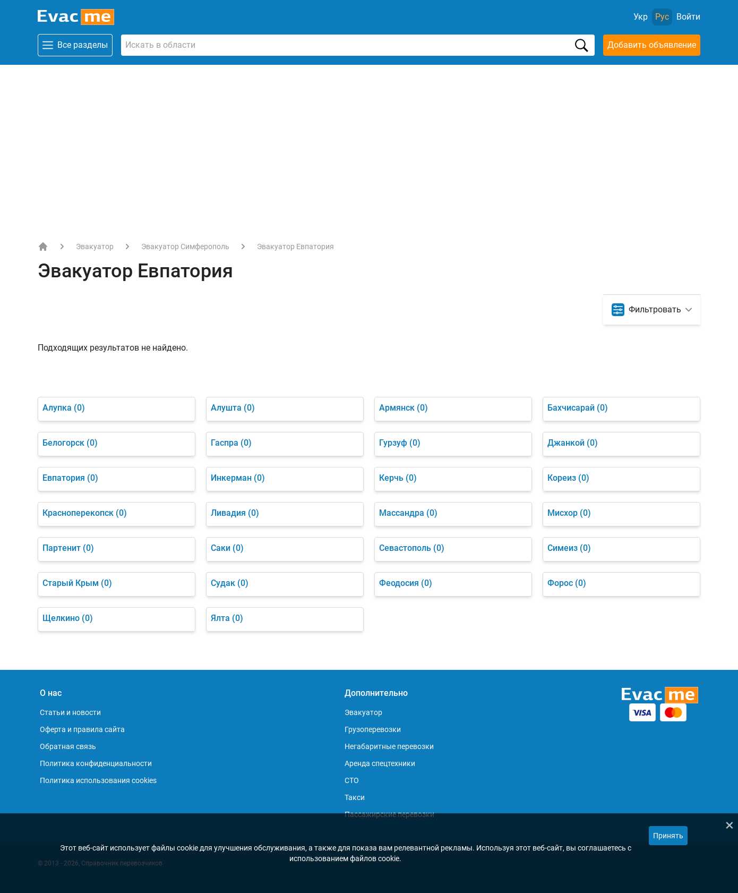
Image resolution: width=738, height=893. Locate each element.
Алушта (233, 408)
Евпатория (70, 478)
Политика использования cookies (98, 780)
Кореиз (568, 478)
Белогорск (70, 443)
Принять (668, 835)
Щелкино (67, 618)
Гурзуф (400, 443)
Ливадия (235, 513)
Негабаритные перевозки (389, 746)
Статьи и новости (70, 712)
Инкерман (238, 478)
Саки (227, 548)
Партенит (68, 548)
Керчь (398, 478)
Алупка (63, 408)
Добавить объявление (651, 45)
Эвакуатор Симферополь (185, 246)
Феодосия (405, 583)
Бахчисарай (577, 408)
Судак (229, 583)
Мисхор (569, 513)
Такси (355, 797)
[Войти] (688, 17)
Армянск (403, 408)
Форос (566, 583)
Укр (640, 17)
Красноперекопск (84, 513)
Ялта (227, 618)
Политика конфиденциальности (96, 763)
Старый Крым (77, 583)
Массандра (408, 513)
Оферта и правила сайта (82, 729)
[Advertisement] (369, 144)
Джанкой (572, 443)
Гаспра (231, 443)
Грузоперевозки (373, 729)
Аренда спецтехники (380, 763)
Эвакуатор (95, 246)
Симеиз (569, 548)
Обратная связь (68, 746)
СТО (352, 780)
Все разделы (75, 45)
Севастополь (411, 548)
